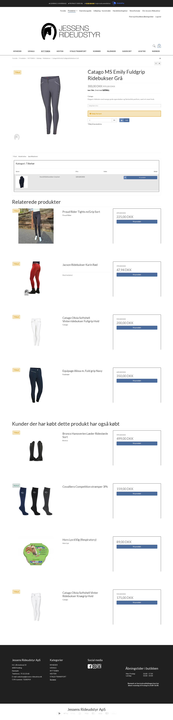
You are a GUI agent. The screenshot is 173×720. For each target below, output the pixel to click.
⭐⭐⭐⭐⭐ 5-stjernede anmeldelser (98, 3)
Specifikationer (33, 156)
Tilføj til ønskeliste (95, 124)
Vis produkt (137, 221)
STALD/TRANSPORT (58, 677)
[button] (156, 63)
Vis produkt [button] (135, 177)
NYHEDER (54, 665)
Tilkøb (15, 156)
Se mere (53, 679)
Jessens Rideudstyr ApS (87, 709)
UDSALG (53, 668)
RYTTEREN (54, 671)
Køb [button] (123, 120)
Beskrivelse (22, 156)
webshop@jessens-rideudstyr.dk (29, 677)
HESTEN (53, 674)
